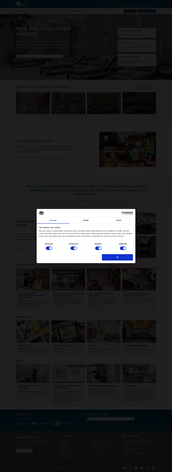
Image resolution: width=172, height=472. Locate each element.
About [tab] (118, 220)
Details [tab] (86, 220)
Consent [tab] (53, 220)
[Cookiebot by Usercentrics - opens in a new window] (123, 213)
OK (117, 257)
